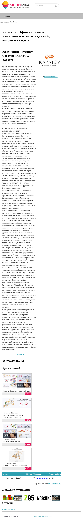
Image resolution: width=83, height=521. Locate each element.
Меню (7, 16)
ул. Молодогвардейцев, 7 (12, 478)
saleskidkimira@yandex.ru (43, 516)
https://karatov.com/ (54, 484)
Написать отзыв (8, 509)
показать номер (42, 478)
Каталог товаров (51, 76)
